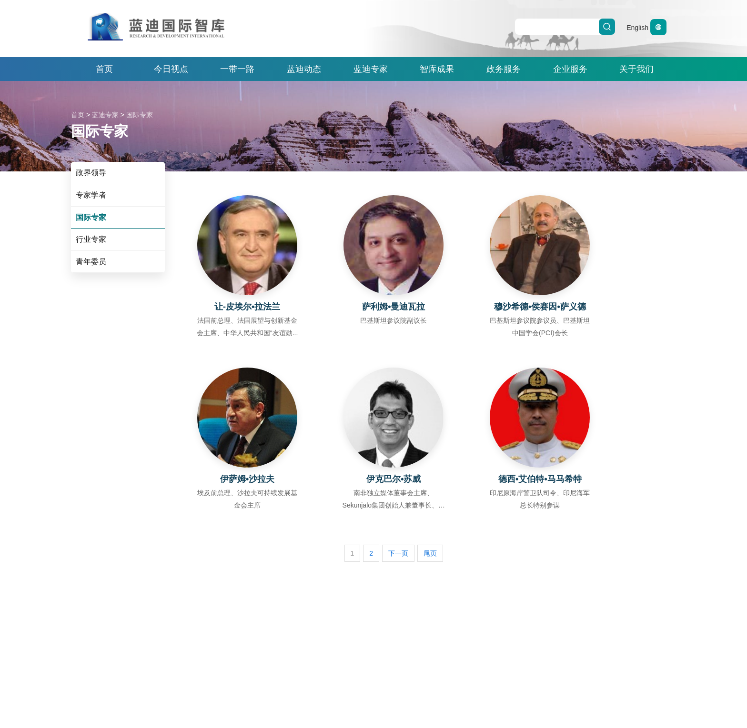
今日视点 (171, 69)
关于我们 (636, 69)
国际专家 (139, 115)
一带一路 (237, 69)
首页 (104, 69)
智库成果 (437, 69)
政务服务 (503, 69)
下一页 (398, 553)
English (646, 27)
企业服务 (570, 69)
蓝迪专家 (370, 69)
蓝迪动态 (304, 69)
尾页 (430, 553)
